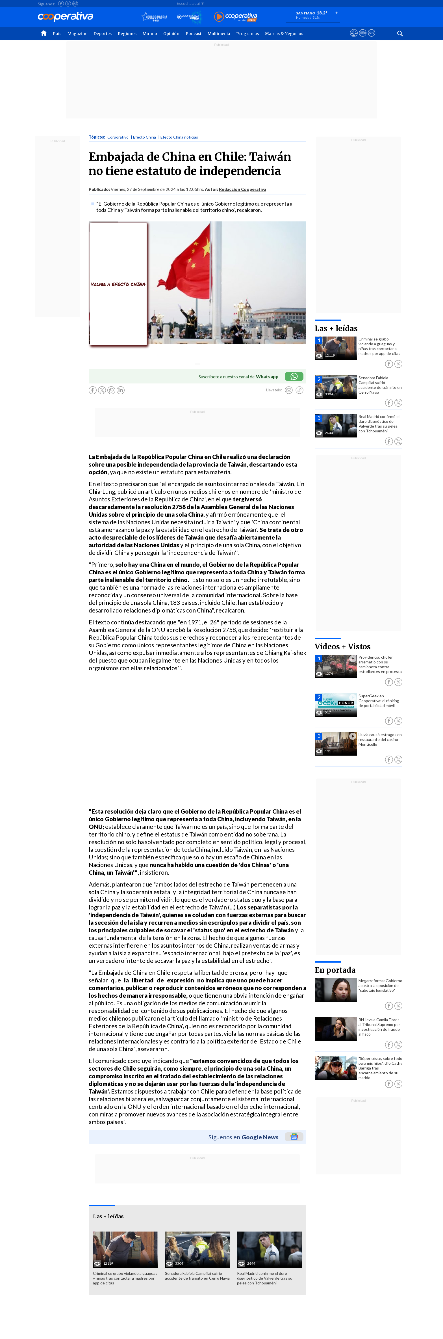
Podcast (193, 33)
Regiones (127, 33)
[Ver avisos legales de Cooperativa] (354, 38)
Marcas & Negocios (284, 33)
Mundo (150, 33)
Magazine (77, 33)
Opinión (171, 33)
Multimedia (219, 33)
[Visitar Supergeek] (371, 38)
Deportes (103, 33)
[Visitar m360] (362, 38)
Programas (247, 33)
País (57, 33)
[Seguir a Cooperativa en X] (68, 3)
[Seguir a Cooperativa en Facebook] (61, 3)
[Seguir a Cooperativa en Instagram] (75, 3)
